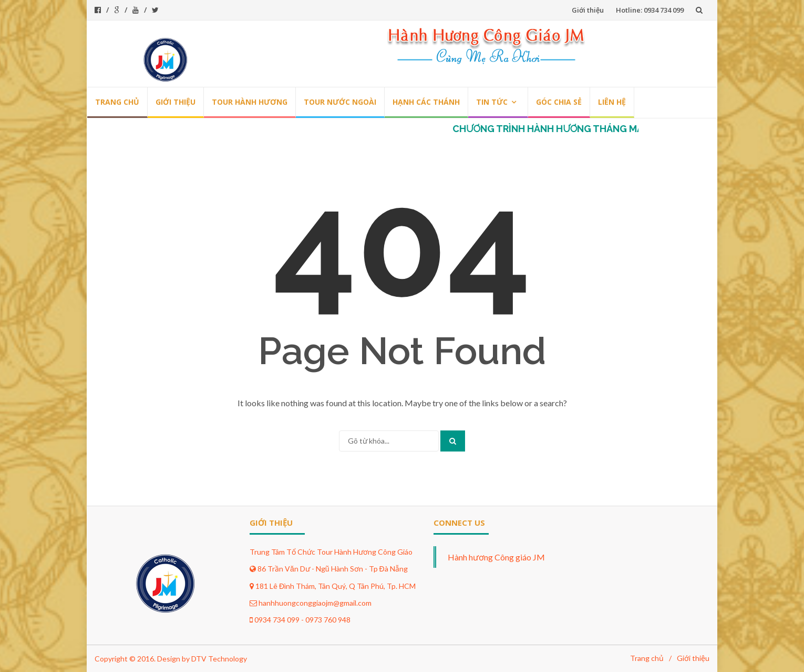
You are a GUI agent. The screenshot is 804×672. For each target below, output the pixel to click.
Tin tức (492, 102)
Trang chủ (117, 102)
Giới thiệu (588, 10)
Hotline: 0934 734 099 (650, 10)
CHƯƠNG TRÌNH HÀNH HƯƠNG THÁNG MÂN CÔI (566, 128)
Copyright (111, 658)
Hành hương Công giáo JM (496, 557)
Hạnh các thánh (426, 102)
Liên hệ (612, 102)
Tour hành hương (249, 102)
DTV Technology (219, 658)
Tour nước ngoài (340, 102)
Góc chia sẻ (559, 102)
